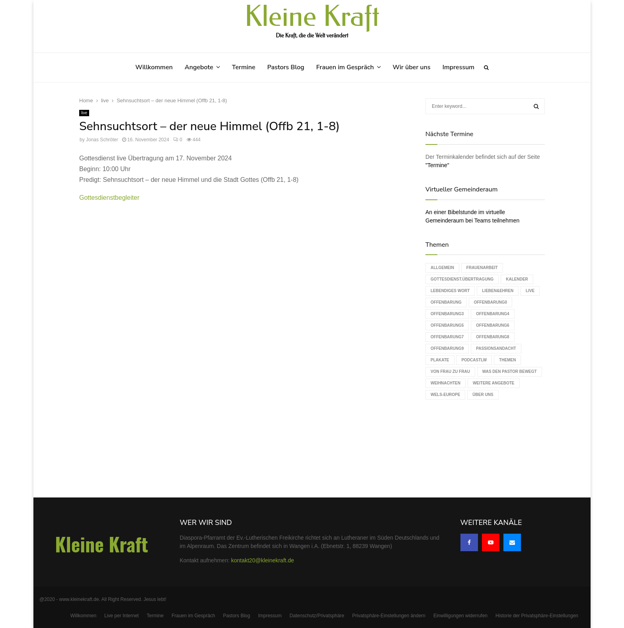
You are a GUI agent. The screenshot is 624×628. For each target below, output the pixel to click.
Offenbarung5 (447, 325)
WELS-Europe (445, 394)
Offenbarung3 (447, 314)
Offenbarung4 (492, 314)
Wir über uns (412, 67)
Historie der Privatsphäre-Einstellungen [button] (536, 615)
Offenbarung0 (490, 302)
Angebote (199, 67)
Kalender (517, 279)
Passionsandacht (496, 348)
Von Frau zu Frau (450, 371)
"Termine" (437, 165)
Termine (243, 67)
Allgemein (442, 267)
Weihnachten (445, 383)
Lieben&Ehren (497, 291)
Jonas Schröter (102, 139)
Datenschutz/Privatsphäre (317, 615)
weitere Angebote (494, 383)
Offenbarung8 (492, 337)
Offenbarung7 (447, 337)
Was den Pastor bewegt (509, 371)
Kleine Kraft (312, 16)
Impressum (458, 67)
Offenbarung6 (492, 325)
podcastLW (474, 360)
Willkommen (154, 67)
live (84, 113)
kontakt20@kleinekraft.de (262, 560)
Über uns (482, 394)
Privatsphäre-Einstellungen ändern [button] (388, 615)
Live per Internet (121, 615)
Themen (507, 360)
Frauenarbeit (482, 267)
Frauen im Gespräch (345, 67)
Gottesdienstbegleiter (109, 197)
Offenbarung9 (447, 348)
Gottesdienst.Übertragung (462, 279)
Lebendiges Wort (450, 291)
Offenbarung (446, 302)
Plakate (440, 360)
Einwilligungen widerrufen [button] (460, 615)
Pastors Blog (285, 67)
